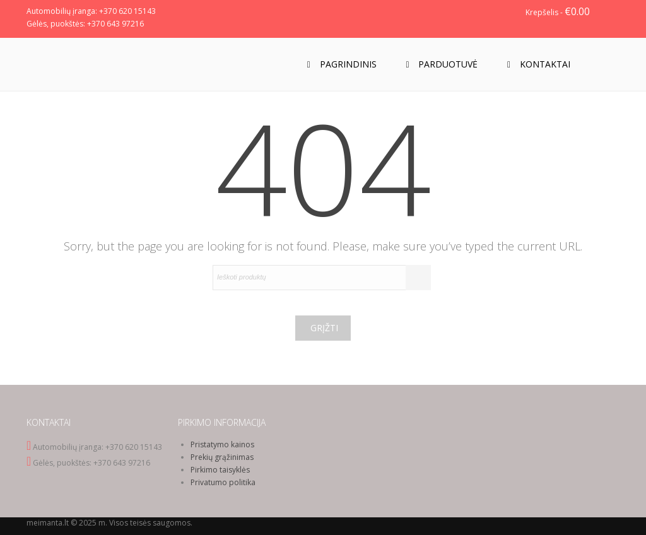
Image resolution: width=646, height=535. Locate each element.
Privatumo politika (223, 482)
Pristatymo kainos (222, 444)
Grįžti (324, 328)
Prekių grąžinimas (222, 457)
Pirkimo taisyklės (220, 469)
